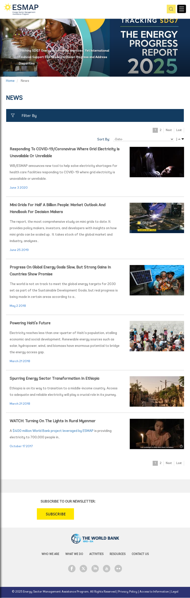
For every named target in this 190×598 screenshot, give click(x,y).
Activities (96, 554)
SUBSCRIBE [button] (56, 514)
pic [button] (170, 9)
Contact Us (140, 554)
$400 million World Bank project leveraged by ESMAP (53, 431)
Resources (117, 554)
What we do (74, 554)
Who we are (50, 554)
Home (10, 81)
